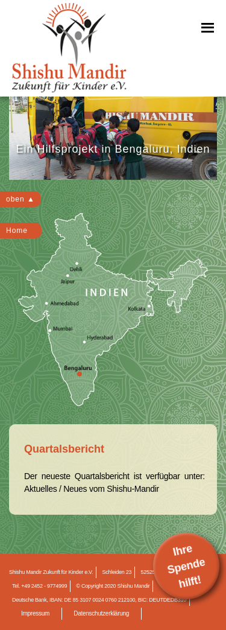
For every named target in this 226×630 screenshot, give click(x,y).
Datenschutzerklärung (101, 613)
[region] (113, 138)
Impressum (35, 613)
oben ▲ (20, 199)
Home (17, 230)
